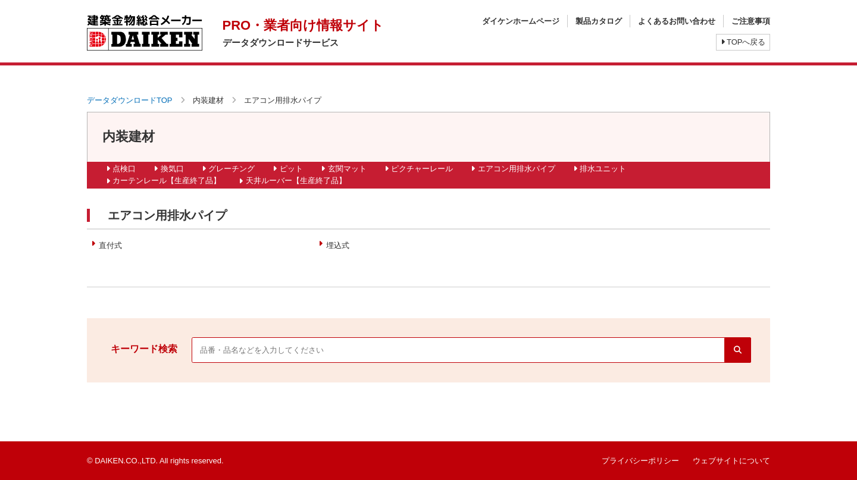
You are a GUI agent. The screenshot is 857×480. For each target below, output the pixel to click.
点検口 (124, 168)
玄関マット (347, 168)
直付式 (110, 245)
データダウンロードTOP (130, 100)
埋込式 (337, 245)
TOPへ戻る (743, 41)
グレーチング (231, 168)
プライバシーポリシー (640, 460)
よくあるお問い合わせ (676, 21)
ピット (291, 168)
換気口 (172, 168)
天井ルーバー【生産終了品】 (296, 180)
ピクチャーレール (422, 168)
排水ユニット (603, 168)
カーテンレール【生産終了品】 (166, 180)
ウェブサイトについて (731, 460)
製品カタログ (598, 21)
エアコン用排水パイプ (516, 168)
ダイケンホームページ (520, 21)
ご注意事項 (750, 21)
